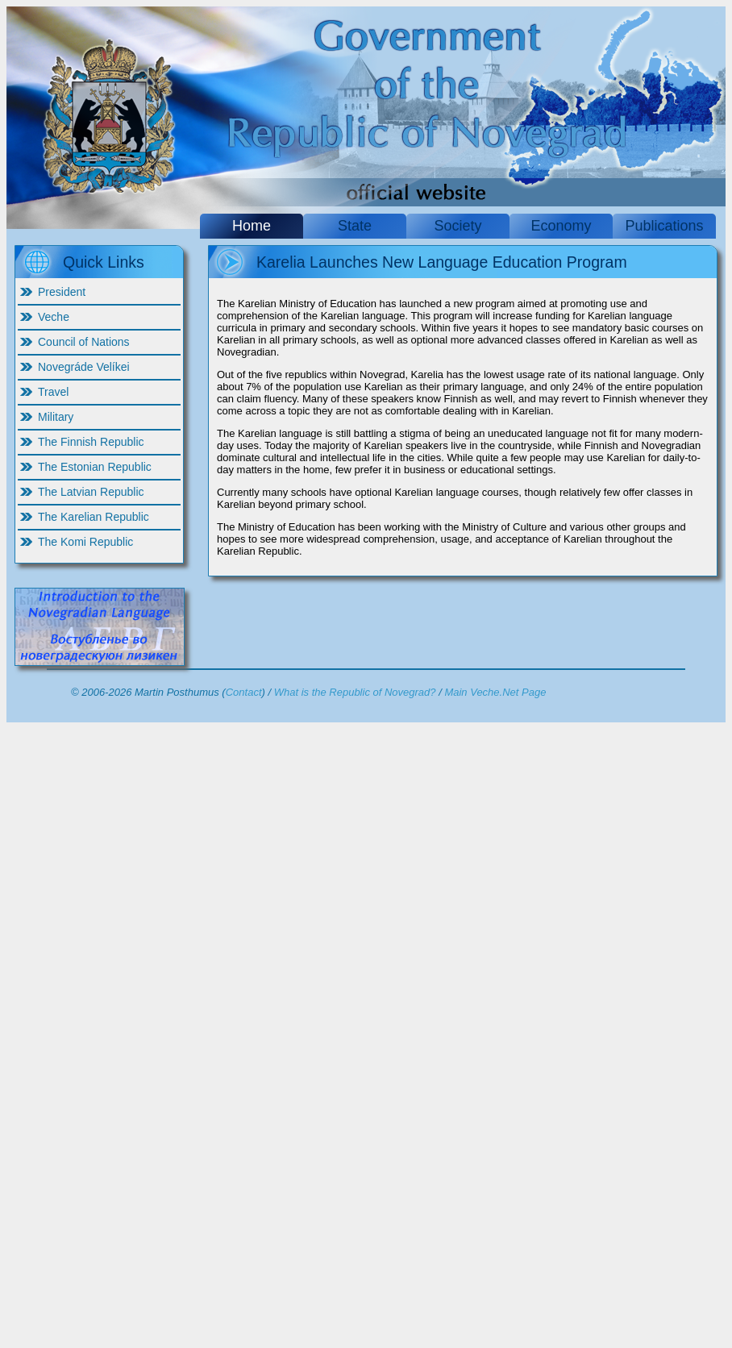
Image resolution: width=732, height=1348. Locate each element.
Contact (244, 692)
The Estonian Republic (95, 466)
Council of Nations (84, 341)
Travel (53, 391)
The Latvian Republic (91, 491)
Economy (560, 226)
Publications (664, 226)
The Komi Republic (85, 541)
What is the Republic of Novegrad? (355, 692)
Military (55, 416)
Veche (53, 316)
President (61, 291)
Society (457, 226)
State (355, 226)
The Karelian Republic (93, 516)
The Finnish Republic (91, 441)
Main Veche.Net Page (495, 692)
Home (251, 226)
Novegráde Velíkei (84, 366)
